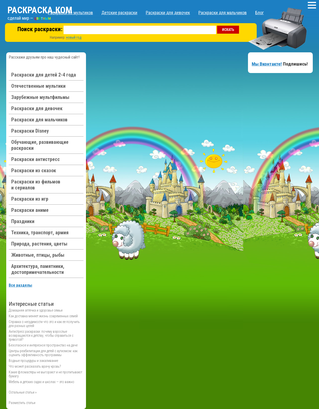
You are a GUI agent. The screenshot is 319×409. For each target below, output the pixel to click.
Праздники (22, 221)
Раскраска (39, 10)
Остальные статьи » (23, 392)
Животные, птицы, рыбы (37, 255)
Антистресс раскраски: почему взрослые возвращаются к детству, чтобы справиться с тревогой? (41, 335)
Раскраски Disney (30, 131)
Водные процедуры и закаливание (33, 361)
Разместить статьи (22, 403)
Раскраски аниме (30, 210)
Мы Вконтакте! (267, 64)
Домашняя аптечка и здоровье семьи (36, 310)
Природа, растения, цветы (39, 244)
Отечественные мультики (38, 86)
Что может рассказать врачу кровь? (35, 366)
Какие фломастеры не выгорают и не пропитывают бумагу (45, 374)
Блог (259, 12)
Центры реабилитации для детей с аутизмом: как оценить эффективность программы (43, 353)
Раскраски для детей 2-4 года (43, 75)
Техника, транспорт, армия (40, 233)
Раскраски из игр (29, 199)
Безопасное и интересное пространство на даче (43, 345)
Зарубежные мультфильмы (40, 97)
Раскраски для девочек (168, 12)
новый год (73, 37)
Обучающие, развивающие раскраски (40, 145)
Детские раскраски (119, 12)
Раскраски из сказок (33, 170)
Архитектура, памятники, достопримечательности (37, 269)
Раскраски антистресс (35, 159)
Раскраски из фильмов (35, 185)
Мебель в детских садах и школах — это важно (41, 382)
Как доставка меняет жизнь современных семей (43, 316)
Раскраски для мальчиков (222, 12)
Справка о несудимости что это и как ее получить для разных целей (44, 324)
